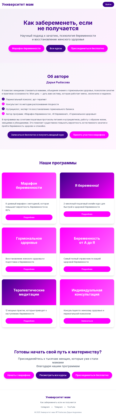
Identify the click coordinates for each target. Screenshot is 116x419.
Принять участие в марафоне (89, 135)
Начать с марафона (19, 375)
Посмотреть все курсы (53, 375)
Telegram (58, 407)
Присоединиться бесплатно (87, 48)
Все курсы (56, 48)
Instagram (45, 407)
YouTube (71, 407)
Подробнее (29, 217)
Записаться (87, 321)
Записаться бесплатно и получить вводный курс (37, 135)
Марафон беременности (26, 48)
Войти (108, 4)
